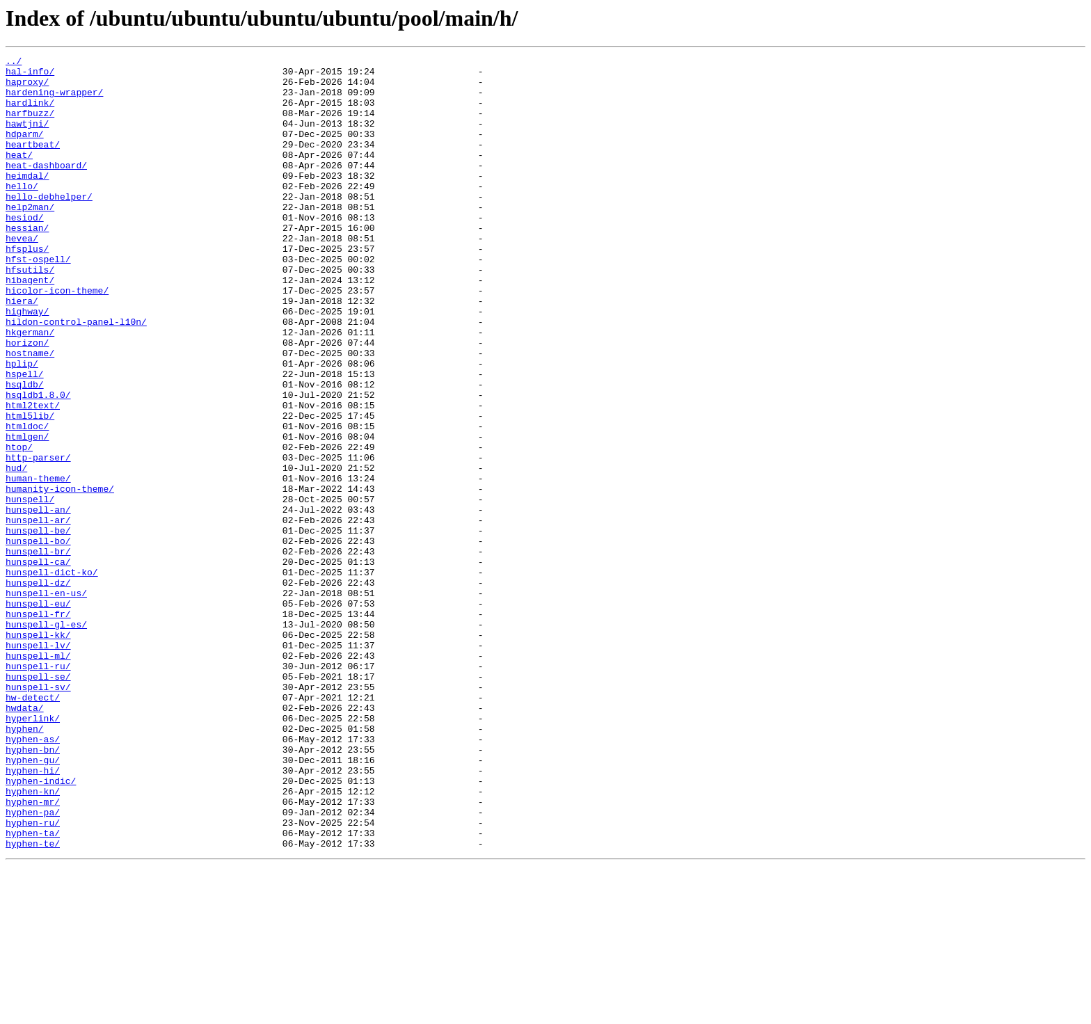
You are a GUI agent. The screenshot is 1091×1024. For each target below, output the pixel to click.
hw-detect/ (33, 826)
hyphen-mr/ (33, 951)
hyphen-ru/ (33, 976)
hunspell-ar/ (38, 613)
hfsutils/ (30, 313)
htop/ (19, 526)
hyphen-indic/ (41, 926)
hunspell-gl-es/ (46, 739)
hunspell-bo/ (38, 638)
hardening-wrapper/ (54, 100)
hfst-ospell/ (38, 300)
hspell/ (25, 438)
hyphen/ (25, 864)
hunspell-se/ (38, 801)
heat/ (19, 175)
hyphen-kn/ (33, 939)
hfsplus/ (27, 288)
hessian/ (27, 263)
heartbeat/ (33, 163)
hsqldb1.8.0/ (38, 463)
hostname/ (30, 413)
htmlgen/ (27, 513)
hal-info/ (30, 75)
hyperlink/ (33, 851)
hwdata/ (25, 839)
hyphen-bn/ (33, 889)
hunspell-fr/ (38, 726)
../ (14, 62)
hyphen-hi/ (33, 914)
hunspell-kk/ (38, 751)
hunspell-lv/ (38, 764)
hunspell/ (30, 588)
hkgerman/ (30, 388)
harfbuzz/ (30, 125)
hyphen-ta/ (33, 989)
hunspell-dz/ (38, 688)
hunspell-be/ (38, 626)
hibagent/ (30, 325)
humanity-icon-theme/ (60, 576)
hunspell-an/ (38, 601)
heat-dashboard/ (46, 188)
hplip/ (22, 425)
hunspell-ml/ (38, 776)
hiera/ (22, 350)
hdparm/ (25, 150)
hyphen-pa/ (33, 964)
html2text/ (33, 476)
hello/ (22, 213)
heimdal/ (27, 200)
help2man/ (30, 238)
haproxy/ (27, 87)
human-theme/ (38, 563)
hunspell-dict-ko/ (52, 676)
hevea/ (22, 275)
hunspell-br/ (38, 651)
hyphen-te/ (33, 1001)
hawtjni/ (27, 137)
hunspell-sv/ (38, 814)
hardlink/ (30, 112)
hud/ (16, 551)
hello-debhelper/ (49, 225)
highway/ (27, 363)
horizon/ (27, 400)
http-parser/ (38, 538)
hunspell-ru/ (38, 789)
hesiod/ (25, 250)
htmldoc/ (27, 501)
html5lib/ (30, 488)
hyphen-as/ (33, 876)
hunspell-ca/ (38, 663)
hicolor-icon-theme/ (57, 338)
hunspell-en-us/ (46, 701)
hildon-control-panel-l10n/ (76, 375)
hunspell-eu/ (38, 713)
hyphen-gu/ (33, 901)
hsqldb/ (25, 451)
